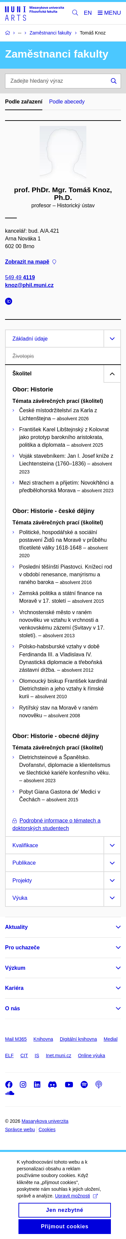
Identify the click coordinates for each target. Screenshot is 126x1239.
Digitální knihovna (78, 1039)
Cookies (47, 1129)
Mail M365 (16, 1039)
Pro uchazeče (22, 947)
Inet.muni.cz (58, 1055)
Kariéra (14, 988)
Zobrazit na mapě (30, 262)
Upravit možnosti (76, 1203)
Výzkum (15, 968)
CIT (24, 1055)
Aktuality (16, 927)
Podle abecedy (67, 101)
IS (37, 1055)
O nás (12, 1008)
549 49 (20, 277)
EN (88, 13)
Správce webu (20, 1129)
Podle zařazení (23, 101)
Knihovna (43, 1039)
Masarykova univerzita (45, 1121)
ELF (9, 1055)
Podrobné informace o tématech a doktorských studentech (56, 824)
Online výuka (91, 1055)
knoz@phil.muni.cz (29, 285)
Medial (111, 1039)
